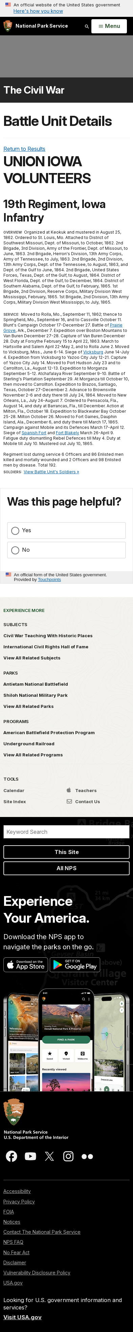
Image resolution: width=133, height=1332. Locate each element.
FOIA (8, 1212)
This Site (66, 852)
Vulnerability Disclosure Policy (36, 1272)
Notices (11, 1222)
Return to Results (24, 148)
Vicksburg (93, 351)
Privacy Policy (19, 1201)
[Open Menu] (109, 26)
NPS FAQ (13, 1242)
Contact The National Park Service (42, 1232)
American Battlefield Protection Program (49, 732)
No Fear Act (16, 1252)
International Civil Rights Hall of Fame (45, 646)
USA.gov (13, 1283)
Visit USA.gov (22, 1317)
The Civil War (34, 90)
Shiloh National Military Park (35, 695)
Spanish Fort (34, 432)
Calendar (13, 790)
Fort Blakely (67, 432)
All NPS (66, 868)
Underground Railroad (28, 743)
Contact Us (83, 801)
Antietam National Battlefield (35, 684)
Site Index (14, 801)
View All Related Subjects (32, 657)
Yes (26, 530)
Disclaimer (14, 1262)
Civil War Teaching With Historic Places (48, 635)
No (26, 549)
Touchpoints (49, 579)
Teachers (82, 790)
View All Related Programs (33, 754)
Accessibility (17, 1191)
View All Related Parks (28, 706)
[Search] (66, 832)
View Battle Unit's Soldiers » (51, 471)
